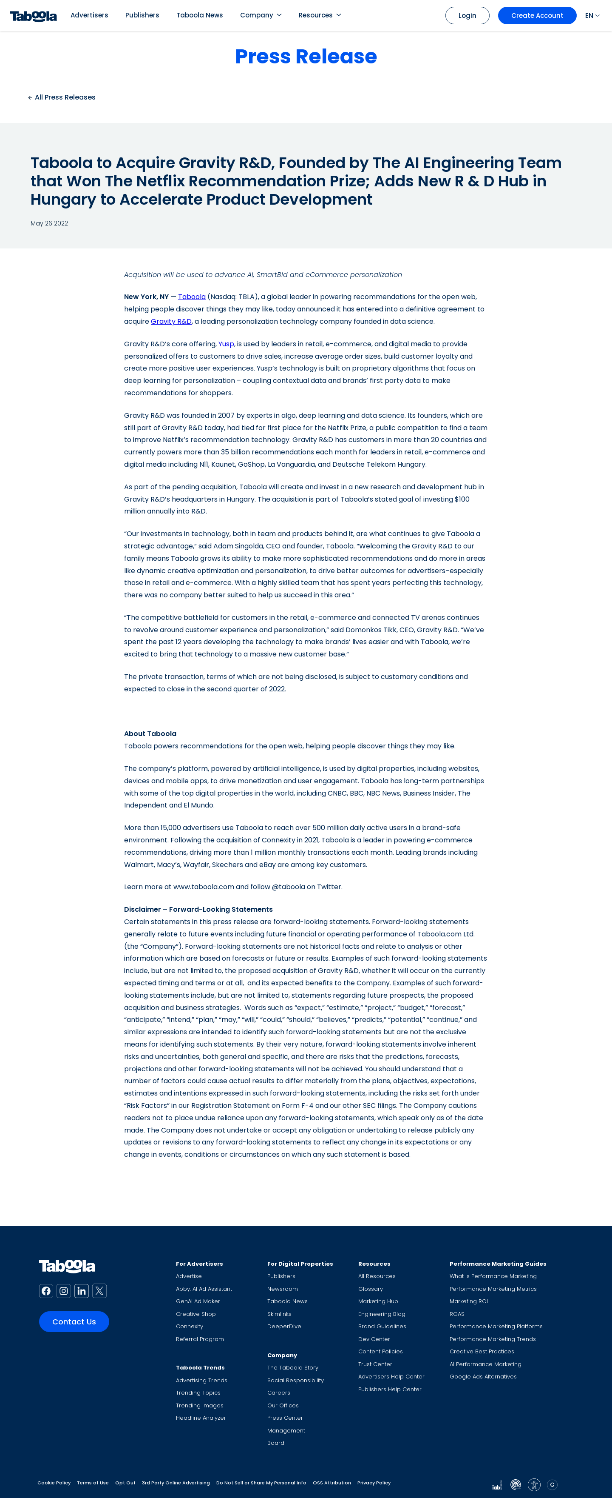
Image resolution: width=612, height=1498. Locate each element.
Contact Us (74, 1321)
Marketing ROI (469, 1301)
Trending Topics (198, 1393)
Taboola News (199, 15)
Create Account (537, 15)
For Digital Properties (300, 1264)
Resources (316, 15)
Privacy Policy (374, 1482)
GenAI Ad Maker (198, 1301)
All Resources (377, 1276)
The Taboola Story (292, 1368)
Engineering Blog (381, 1314)
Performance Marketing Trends (493, 1339)
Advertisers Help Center (391, 1376)
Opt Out (125, 1482)
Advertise (189, 1276)
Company (256, 15)
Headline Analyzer (201, 1418)
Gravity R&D (171, 321)
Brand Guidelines (382, 1326)
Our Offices (283, 1405)
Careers (278, 1393)
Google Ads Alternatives (483, 1376)
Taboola (192, 297)
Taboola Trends (200, 1368)
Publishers (142, 15)
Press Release (306, 56)
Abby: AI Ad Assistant (204, 1289)
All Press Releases (61, 97)
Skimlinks (279, 1314)
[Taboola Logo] (33, 15)
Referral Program (200, 1339)
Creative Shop (196, 1314)
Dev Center (374, 1339)
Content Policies (380, 1351)
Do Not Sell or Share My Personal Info (261, 1482)
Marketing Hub (378, 1301)
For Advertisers (199, 1264)
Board (275, 1443)
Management (286, 1431)
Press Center (285, 1418)
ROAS (457, 1314)
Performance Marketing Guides (498, 1264)
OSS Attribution (332, 1482)
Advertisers (89, 15)
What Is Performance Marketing (493, 1276)
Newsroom (282, 1289)
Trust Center (375, 1364)
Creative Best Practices (482, 1351)
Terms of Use (93, 1482)
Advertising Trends (201, 1380)
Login (467, 15)
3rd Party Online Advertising (176, 1482)
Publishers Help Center (390, 1389)
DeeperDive (284, 1326)
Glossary (370, 1289)
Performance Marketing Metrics (493, 1289)
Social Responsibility (295, 1380)
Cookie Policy (54, 1482)
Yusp (226, 344)
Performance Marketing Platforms (496, 1326)
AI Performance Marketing (485, 1364)
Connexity (189, 1326)
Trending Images (200, 1405)
